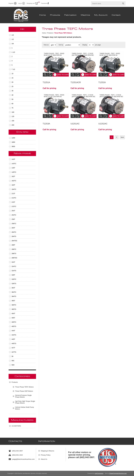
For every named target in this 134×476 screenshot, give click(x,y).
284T (13, 228)
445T (13, 339)
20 (12, 82)
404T (13, 313)
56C (13, 361)
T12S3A (46, 120)
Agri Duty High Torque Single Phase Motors (25, 402)
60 (12, 103)
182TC (14, 181)
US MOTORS (16, 426)
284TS (14, 236)
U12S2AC (102, 120)
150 (13, 121)
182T (13, 176)
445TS (14, 343)
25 (12, 86)
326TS (14, 283)
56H (13, 365)
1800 (13, 142)
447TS (14, 352)
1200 (13, 138)
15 (12, 78)
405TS (14, 326)
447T (13, 348)
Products (55, 15)
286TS (14, 253)
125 (13, 116)
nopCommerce (99, 473)
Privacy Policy (45, 454)
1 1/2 (13, 52)
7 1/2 (13, 69)
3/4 (13, 44)
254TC (14, 215)
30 (12, 91)
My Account (100, 15)
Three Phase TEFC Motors (24, 387)
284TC (14, 232)
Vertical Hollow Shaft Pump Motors (24, 408)
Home (42, 15)
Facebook (43, 3)
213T (13, 193)
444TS (14, 335)
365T (13, 301)
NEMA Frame (22, 153)
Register (11, 3)
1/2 (13, 39)
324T (13, 262)
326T (13, 275)
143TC (14, 163)
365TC (14, 305)
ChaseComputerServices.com (118, 473)
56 (12, 356)
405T (13, 318)
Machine (85, 15)
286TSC (14, 258)
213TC (14, 198)
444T (13, 331)
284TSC (14, 241)
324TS (14, 271)
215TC (14, 206)
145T (13, 168)
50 (12, 99)
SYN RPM (22, 132)
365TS (14, 309)
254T (13, 211)
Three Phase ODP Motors (24, 391)
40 (12, 95)
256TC (14, 223)
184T (13, 185)
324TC (14, 266)
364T (13, 288)
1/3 (13, 35)
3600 (13, 146)
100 (13, 112)
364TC (14, 292)
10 (12, 73)
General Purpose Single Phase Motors (23, 396)
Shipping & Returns (47, 450)
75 (12, 108)
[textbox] (106, 3)
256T (13, 219)
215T (13, 202)
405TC (14, 322)
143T (13, 159)
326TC (14, 279)
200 (13, 125)
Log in (20, 3)
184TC (14, 189)
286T (13, 245)
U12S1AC (75, 120)
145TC (14, 172)
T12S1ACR (76, 80)
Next (122, 134)
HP (22, 29)
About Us (44, 458)
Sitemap (43, 462)
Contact (116, 15)
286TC (14, 249)
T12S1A (46, 80)
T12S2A (102, 80)
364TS (14, 296)
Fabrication (70, 15)
